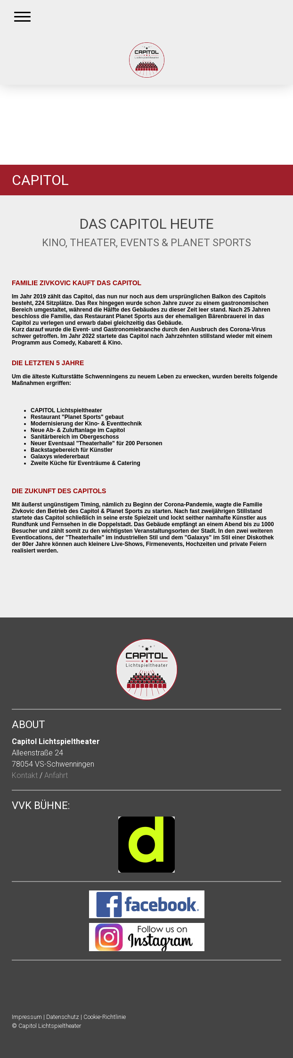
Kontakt (25, 775)
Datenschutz (62, 1016)
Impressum (27, 1016)
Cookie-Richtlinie (104, 1016)
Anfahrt (56, 775)
